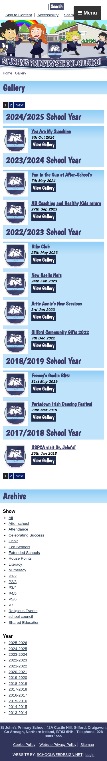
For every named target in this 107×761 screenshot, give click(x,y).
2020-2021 (18, 672)
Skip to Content (18, 15)
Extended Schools (24, 552)
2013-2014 (18, 713)
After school (19, 523)
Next (19, 105)
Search (56, 6)
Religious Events (23, 611)
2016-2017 (18, 695)
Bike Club (40, 246)
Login (89, 754)
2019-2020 (18, 677)
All (11, 518)
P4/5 (13, 593)
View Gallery (43, 144)
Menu (87, 13)
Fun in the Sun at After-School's (61, 174)
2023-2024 (18, 654)
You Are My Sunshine (51, 131)
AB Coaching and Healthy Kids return (66, 203)
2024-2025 (18, 649)
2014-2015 (18, 707)
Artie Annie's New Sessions (56, 303)
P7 (11, 605)
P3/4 (13, 587)
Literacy (15, 564)
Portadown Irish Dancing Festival (61, 404)
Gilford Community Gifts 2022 (60, 332)
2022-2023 (18, 660)
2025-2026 (18, 643)
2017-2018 (18, 689)
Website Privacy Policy (57, 744)
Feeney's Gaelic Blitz (50, 375)
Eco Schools (19, 547)
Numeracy (17, 570)
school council (21, 616)
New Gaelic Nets (46, 275)
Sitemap (71, 15)
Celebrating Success (26, 535)
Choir (13, 541)
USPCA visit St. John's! (53, 447)
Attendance (18, 529)
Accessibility (47, 15)
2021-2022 (18, 666)
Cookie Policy (24, 744)
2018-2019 (18, 683)
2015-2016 (18, 701)
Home (7, 73)
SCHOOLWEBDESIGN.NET (59, 754)
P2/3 (13, 582)
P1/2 (13, 576)
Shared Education (24, 622)
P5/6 (13, 599)
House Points (20, 558)
